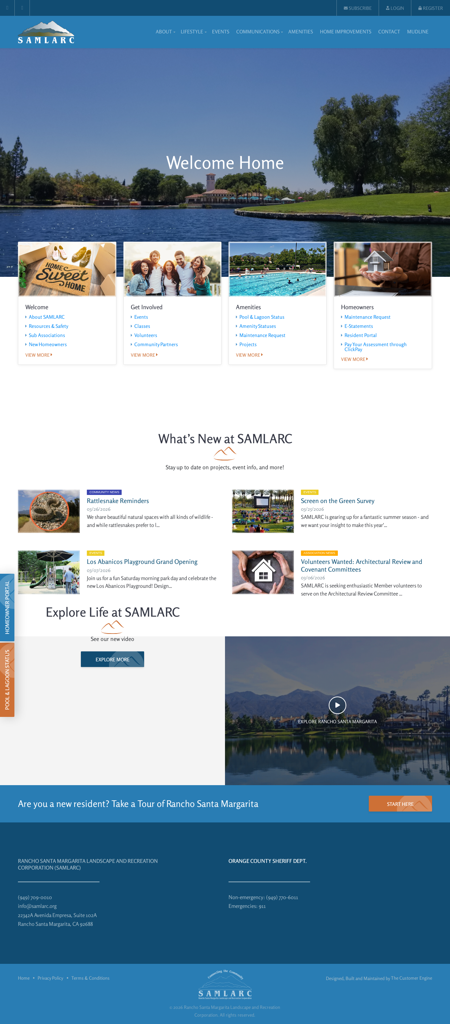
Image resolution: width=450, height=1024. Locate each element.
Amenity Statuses (257, 326)
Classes (142, 326)
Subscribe (358, 8)
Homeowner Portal (7, 607)
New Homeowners (48, 344)
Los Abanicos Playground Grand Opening (142, 561)
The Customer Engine (411, 978)
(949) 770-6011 (282, 897)
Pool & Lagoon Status (261, 316)
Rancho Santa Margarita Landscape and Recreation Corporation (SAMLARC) (88, 864)
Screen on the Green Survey (337, 500)
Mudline (418, 31)
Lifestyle (192, 31)
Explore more (113, 659)
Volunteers (145, 335)
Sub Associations (47, 335)
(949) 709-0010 (35, 897)
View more (38, 355)
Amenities (300, 31)
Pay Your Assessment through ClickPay (376, 347)
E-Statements (359, 326)
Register (430, 8)
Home (24, 978)
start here (400, 804)
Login (395, 8)
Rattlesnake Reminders (118, 500)
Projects (248, 344)
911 (262, 906)
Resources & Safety (48, 326)
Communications (257, 31)
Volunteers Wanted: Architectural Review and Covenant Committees (361, 565)
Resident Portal (361, 335)
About (164, 31)
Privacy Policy (50, 978)
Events (220, 31)
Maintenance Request (262, 335)
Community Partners (156, 344)
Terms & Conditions (90, 978)
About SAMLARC (47, 316)
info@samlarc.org (37, 906)
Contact (389, 31)
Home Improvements (345, 31)
